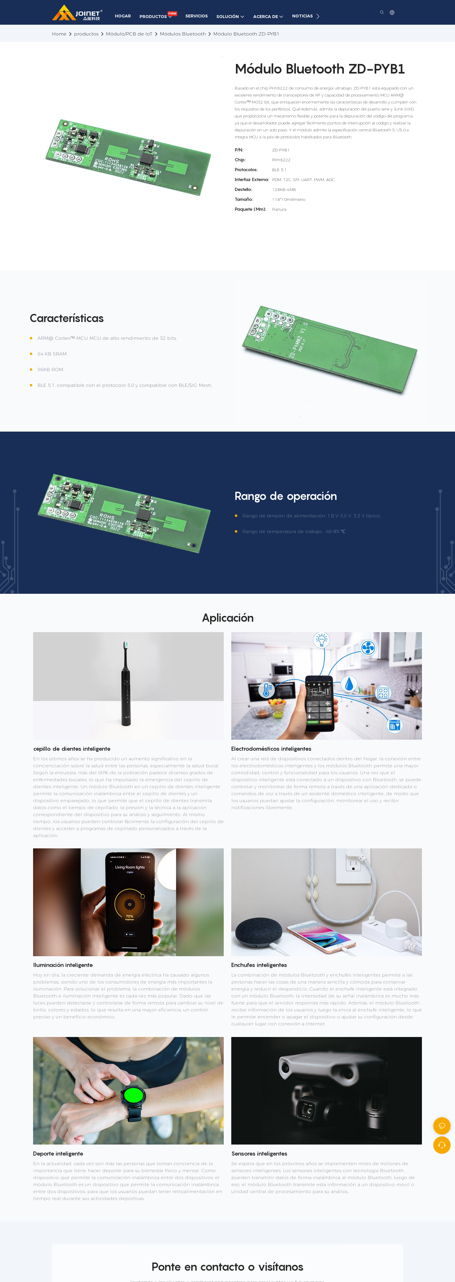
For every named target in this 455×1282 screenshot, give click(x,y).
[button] (317, 16)
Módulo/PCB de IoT (129, 34)
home (59, 34)
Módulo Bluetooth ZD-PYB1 (246, 34)
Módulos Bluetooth (183, 34)
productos (86, 34)
